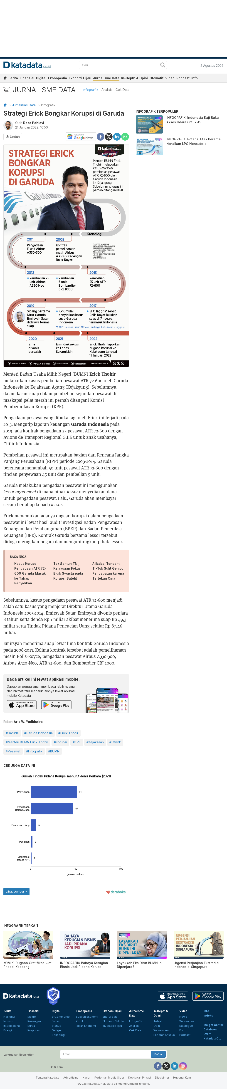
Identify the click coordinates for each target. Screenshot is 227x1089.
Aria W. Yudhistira (28, 722)
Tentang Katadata (47, 1077)
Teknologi (58, 1035)
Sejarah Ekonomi (87, 1016)
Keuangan (34, 1021)
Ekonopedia (57, 78)
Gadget (57, 1030)
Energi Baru (110, 1016)
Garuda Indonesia (90, 424)
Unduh (13, 137)
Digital (41, 78)
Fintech (57, 1021)
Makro (31, 1016)
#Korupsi (60, 742)
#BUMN (53, 751)
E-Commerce (61, 1016)
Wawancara (161, 1030)
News (183, 1016)
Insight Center (213, 1025)
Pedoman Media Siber (109, 1077)
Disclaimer (162, 1077)
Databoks (210, 1029)
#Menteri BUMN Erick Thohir (27, 742)
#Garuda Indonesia (38, 733)
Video (170, 78)
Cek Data (122, 90)
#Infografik (34, 751)
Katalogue (186, 1025)
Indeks (208, 1015)
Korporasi (33, 1030)
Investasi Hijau (112, 1025)
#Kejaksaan (95, 742)
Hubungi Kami (182, 1077)
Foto (182, 1030)
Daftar (158, 1054)
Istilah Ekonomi (86, 1025)
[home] (5, 78)
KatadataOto (212, 1038)
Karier (86, 1077)
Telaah (158, 1021)
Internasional (11, 1025)
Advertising (71, 1077)
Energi (7, 1030)
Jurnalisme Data (106, 78)
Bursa (31, 1025)
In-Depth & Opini (134, 78)
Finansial (27, 78)
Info (194, 78)
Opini (156, 1025)
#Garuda (12, 733)
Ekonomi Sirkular (114, 1021)
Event (207, 1034)
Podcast (183, 78)
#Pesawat (13, 751)
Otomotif (156, 78)
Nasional (9, 1016)
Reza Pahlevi (33, 123)
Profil (79, 1021)
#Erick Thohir (68, 733)
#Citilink (115, 742)
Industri (8, 1021)
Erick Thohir (102, 373)
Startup (56, 1025)
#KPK (77, 742)
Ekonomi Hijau (80, 78)
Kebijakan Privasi (139, 1077)
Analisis (106, 90)
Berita (13, 78)
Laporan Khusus (164, 1035)
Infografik (90, 90)
